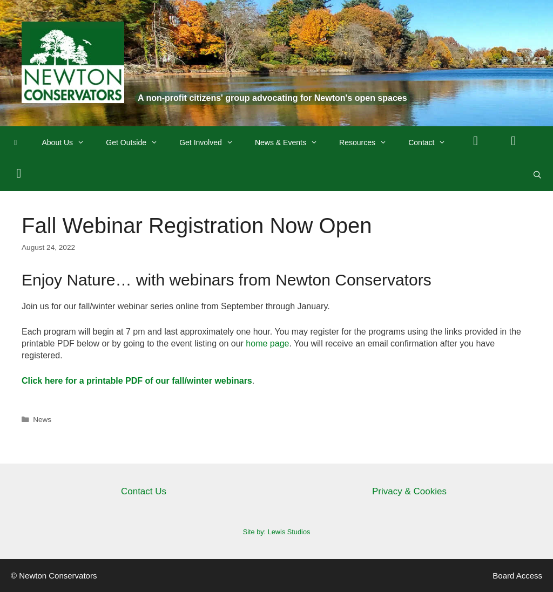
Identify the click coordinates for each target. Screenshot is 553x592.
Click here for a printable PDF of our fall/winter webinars (137, 380)
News (42, 420)
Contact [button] (432, 142)
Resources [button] (368, 142)
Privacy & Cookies (409, 491)
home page (267, 343)
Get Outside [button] (137, 142)
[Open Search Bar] (537, 175)
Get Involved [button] (211, 142)
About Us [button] (69, 142)
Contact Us (143, 491)
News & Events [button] (291, 142)
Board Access (517, 575)
